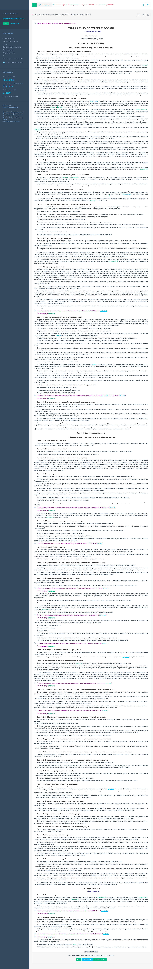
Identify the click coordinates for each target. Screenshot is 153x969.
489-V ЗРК (103, 311)
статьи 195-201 (143, 897)
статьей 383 (144, 169)
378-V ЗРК (104, 710)
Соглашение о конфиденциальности (13, 114)
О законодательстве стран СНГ (13, 59)
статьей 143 (50, 517)
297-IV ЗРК (102, 615)
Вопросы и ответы (9, 53)
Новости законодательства (13, 62)
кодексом (126, 657)
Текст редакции (44, 5)
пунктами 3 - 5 (113, 261)
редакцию (51, 313)
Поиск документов (9, 38)
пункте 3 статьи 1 (142, 109)
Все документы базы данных (11, 121)
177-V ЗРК (108, 683)
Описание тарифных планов (12, 47)
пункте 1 (145, 65)
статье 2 (107, 196)
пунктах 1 (53, 107)
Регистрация (14, 24)
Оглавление (57, 5)
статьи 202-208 (74, 899)
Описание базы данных (10, 41)
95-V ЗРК (112, 507)
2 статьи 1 (60, 107)
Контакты (6, 56)
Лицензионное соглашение (10, 116)
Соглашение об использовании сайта (13, 112)
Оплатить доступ (8, 50)
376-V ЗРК (122, 395)
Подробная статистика (10, 96)
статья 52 (79, 663)
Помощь (5, 44)
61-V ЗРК (106, 588)
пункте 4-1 (45, 609)
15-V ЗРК (106, 934)
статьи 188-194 (101, 897)
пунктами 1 (66, 177)
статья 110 (75, 944)
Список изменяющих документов (91, 39)
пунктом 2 (37, 129)
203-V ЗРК (105, 395)
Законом (58, 335)
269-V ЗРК (104, 911)
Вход (5, 24)
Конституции (94, 101)
